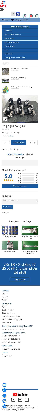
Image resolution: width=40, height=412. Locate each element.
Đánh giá (29, 154)
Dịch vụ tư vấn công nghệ (13, 35)
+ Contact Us (20, 279)
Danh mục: (5, 136)
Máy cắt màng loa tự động (19, 68)
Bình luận (20, 158)
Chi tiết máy (8, 54)
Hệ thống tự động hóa (12, 42)
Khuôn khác (8, 31)
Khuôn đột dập (9, 38)
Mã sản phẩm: (6, 133)
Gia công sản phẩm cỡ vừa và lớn (15, 58)
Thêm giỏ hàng (18, 143)
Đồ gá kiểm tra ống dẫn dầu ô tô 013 (30, 252)
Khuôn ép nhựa (9, 46)
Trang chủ (5, 20)
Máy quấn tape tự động (18, 78)
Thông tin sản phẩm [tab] (15, 154)
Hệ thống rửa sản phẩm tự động (21, 87)
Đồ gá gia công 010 (10, 236)
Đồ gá (12, 20)
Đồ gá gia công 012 (10, 251)
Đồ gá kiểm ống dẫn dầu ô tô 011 (30, 237)
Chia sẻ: (4, 149)
